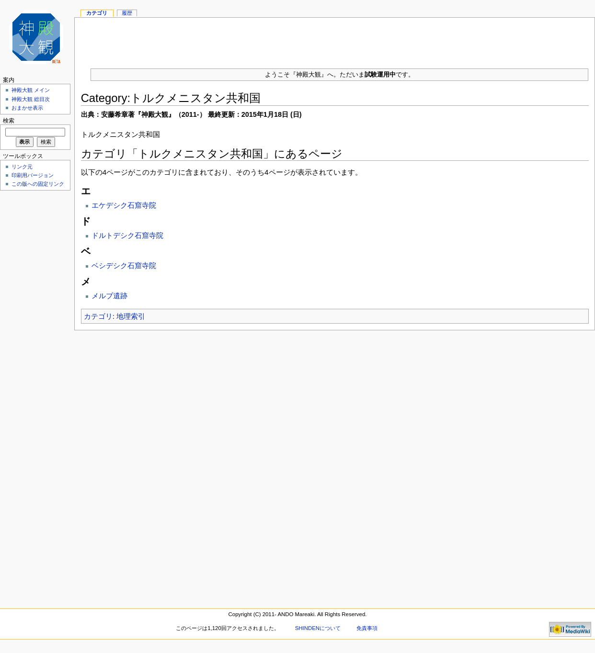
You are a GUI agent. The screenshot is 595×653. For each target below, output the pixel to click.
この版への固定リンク (37, 184)
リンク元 (22, 166)
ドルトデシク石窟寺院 (127, 235)
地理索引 (130, 316)
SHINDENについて (318, 628)
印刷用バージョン (32, 175)
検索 (8, 121)
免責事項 (367, 628)
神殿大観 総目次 (30, 99)
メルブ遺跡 (109, 296)
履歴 (127, 13)
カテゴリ (98, 316)
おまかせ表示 (27, 108)
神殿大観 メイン (30, 90)
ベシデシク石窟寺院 (124, 265)
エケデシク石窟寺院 (124, 205)
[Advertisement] (33, 337)
